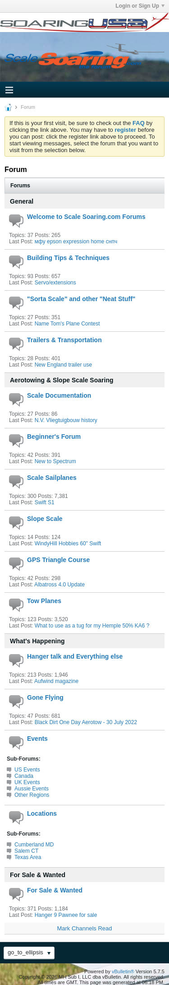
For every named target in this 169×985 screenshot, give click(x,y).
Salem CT (26, 851)
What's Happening (37, 641)
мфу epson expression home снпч (76, 241)
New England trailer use (63, 365)
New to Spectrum (55, 461)
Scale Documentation (59, 395)
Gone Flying (45, 697)
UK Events (27, 782)
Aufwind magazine (56, 681)
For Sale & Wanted (37, 874)
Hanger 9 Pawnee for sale (66, 915)
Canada (23, 776)
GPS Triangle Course (58, 559)
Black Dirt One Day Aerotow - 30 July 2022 (86, 722)
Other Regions (31, 795)
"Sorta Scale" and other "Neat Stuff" (81, 298)
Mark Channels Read (84, 928)
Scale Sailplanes (52, 477)
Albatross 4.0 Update (59, 584)
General (21, 201)
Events (37, 738)
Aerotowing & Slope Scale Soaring (61, 380)
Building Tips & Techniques (68, 257)
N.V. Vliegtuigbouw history (66, 420)
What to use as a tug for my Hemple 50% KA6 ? (92, 626)
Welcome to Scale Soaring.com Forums (86, 216)
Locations (42, 813)
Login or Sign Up (139, 6)
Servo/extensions (55, 282)
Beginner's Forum (54, 436)
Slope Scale (45, 518)
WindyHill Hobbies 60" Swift (68, 543)
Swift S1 (45, 502)
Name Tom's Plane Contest (67, 324)
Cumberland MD (34, 844)
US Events (27, 770)
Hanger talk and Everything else (75, 656)
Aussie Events (31, 788)
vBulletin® (123, 971)
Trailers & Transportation (64, 340)
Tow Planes (44, 600)
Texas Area (27, 857)
